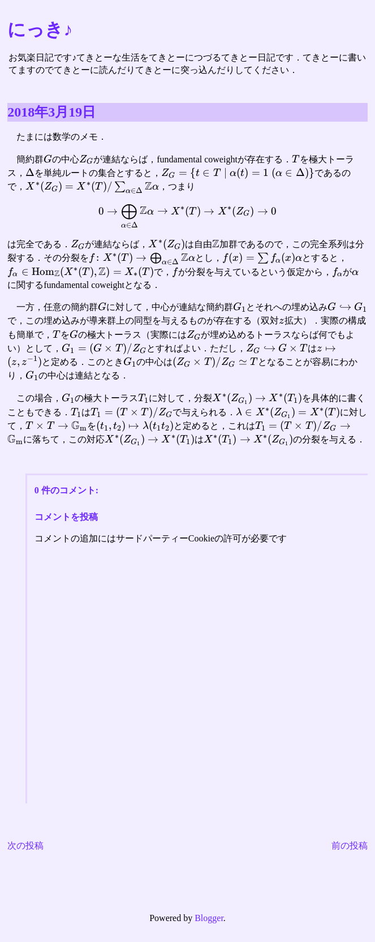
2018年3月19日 (51, 112)
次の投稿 (25, 845)
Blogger (209, 918)
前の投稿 (349, 845)
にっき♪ (39, 29)
